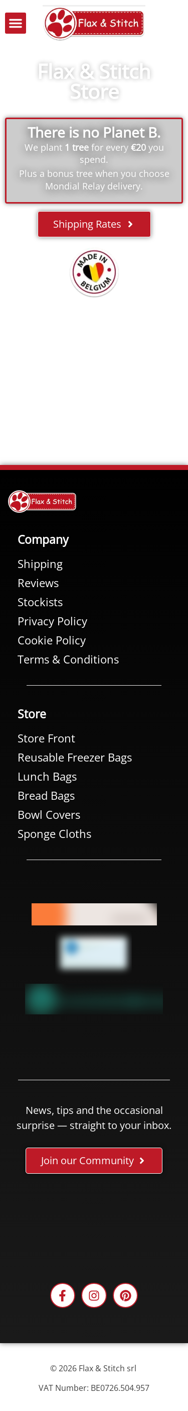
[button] (15, 23)
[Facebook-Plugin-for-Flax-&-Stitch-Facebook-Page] (94, 1225)
